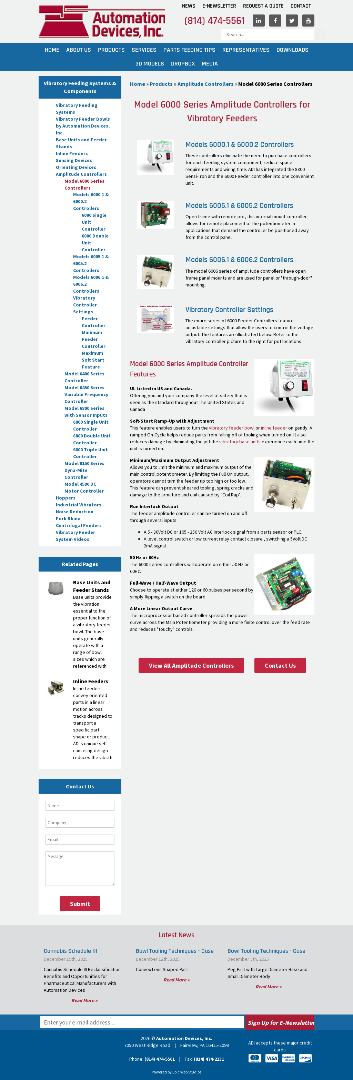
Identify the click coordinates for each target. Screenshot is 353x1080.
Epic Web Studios (186, 1071)
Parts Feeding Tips (189, 50)
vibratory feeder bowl (231, 428)
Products (111, 50)
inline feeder (274, 428)
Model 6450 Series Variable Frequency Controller (86, 394)
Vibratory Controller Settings (85, 305)
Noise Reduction (74, 511)
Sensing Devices (74, 160)
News (188, 6)
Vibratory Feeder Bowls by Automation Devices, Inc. (83, 126)
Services (144, 50)
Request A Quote (263, 6)
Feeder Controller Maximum (93, 346)
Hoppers (65, 498)
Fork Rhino (68, 518)
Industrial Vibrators (78, 505)
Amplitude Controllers (81, 174)
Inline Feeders (72, 153)
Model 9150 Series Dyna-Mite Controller (84, 470)
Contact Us (280, 665)
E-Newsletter (219, 6)
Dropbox (183, 64)
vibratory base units (240, 441)
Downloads (292, 50)
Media (210, 64)
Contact (301, 6)
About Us (78, 50)
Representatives (246, 50)
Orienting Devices (76, 167)
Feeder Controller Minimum (93, 325)
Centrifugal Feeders (79, 525)
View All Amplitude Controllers (191, 665)
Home (52, 50)
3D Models (149, 64)
